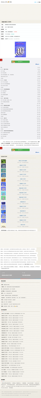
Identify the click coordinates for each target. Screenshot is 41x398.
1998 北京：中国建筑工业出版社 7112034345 (12, 371)
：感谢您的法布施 (5, 284)
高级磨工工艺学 (23, 215)
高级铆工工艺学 (23, 183)
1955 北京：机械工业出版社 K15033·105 (11, 376)
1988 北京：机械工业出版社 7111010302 (12, 341)
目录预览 (15, 31)
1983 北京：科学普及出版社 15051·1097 (13, 348)
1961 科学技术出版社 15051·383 (10, 365)
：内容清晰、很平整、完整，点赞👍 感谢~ (9, 306)
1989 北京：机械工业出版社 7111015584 (12, 354)
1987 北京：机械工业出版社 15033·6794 (11, 333)
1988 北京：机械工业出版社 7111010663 (12, 374)
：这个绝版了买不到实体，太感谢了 (8, 299)
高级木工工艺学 (23, 165)
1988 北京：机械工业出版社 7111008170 (12, 328)
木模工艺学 (23, 224)
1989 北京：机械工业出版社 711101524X (12, 356)
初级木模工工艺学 (22, 197)
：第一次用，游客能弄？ (6, 301)
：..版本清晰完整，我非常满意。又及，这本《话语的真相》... (14, 297)
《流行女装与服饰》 (30, 383)
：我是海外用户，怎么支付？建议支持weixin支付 (10, 304)
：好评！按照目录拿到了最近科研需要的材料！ (10, 286)
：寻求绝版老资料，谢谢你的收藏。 (9, 291)
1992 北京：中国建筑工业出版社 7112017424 (12, 369)
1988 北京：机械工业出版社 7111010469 (12, 335)
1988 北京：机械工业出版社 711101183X (12, 320)
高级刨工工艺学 (23, 220)
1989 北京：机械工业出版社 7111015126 (12, 352)
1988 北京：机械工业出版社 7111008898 (12, 330)
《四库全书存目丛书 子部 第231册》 (22, 384)
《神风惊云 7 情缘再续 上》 (17, 383)
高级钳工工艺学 (23, 206)
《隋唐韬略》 (24, 383)
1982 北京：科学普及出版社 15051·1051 (13, 350)
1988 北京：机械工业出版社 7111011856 (12, 326)
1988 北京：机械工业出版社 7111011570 (12, 324)
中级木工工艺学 (23, 174)
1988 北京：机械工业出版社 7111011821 (12, 317)
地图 (27, 395)
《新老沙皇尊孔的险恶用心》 (6, 383)
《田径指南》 (11, 387)
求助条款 (12, 34)
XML (25, 395)
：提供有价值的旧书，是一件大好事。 (8, 289)
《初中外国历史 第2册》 (11, 384)
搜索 (39, 2)
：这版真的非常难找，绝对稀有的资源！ (9, 295)
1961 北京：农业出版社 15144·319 (11, 361)
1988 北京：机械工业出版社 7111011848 (12, 315)
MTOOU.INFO (12, 395)
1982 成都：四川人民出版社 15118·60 (11, 337)
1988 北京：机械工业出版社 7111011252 (12, 339)
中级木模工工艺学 (22, 192)
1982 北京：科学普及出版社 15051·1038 (13, 313)
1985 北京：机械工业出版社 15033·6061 (13, 363)
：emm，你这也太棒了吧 (6, 293)
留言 (35, 2)
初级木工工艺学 (23, 169)
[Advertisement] (20, 12)
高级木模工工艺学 (22, 188)
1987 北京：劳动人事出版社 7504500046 (11, 322)
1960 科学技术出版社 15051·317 (10, 345)
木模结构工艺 (23, 201)
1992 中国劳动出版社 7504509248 (11, 367)
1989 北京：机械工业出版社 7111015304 (12, 358)
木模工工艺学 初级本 (23, 160)
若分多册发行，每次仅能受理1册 (14, 38)
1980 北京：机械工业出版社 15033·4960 (11, 343)
